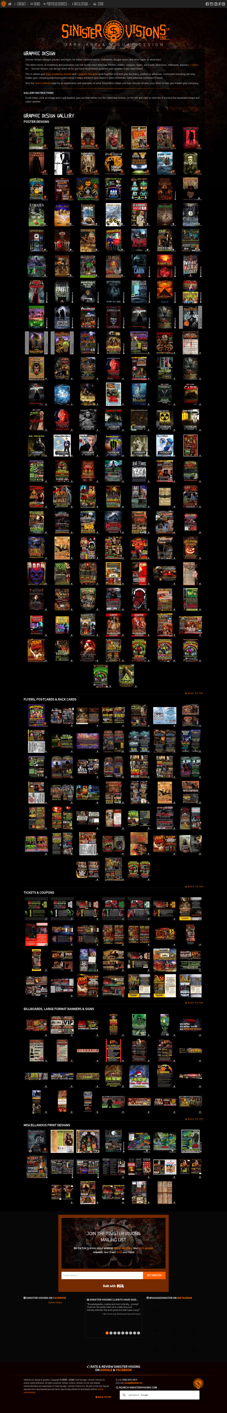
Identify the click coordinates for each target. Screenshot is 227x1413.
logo (48, 74)
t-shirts (194, 65)
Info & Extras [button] (81, 4)
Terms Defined (43, 83)
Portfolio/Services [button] (56, 4)
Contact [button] (21, 4)
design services (123, 1248)
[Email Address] (102, 1275)
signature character (87, 74)
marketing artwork (61, 74)
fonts (119, 1252)
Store (98, 4)
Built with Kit (113, 1286)
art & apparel (145, 1248)
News (35, 4)
